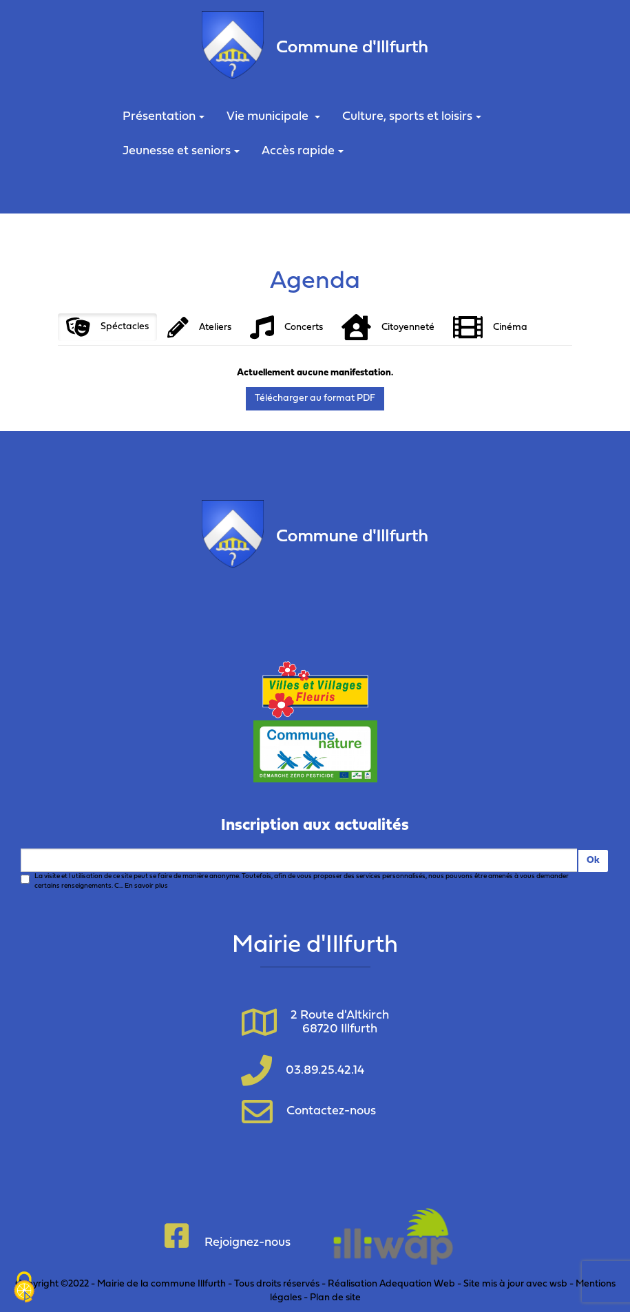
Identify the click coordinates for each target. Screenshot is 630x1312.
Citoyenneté (388, 327)
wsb (558, 1284)
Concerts (286, 327)
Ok (593, 860)
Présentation (163, 116)
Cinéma (490, 327)
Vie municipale (273, 116)
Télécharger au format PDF (315, 398)
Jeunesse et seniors (181, 151)
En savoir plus (146, 886)
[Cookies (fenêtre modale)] (24, 1288)
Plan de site (335, 1298)
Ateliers (199, 327)
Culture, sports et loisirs (411, 116)
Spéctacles (107, 327)
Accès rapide (303, 151)
